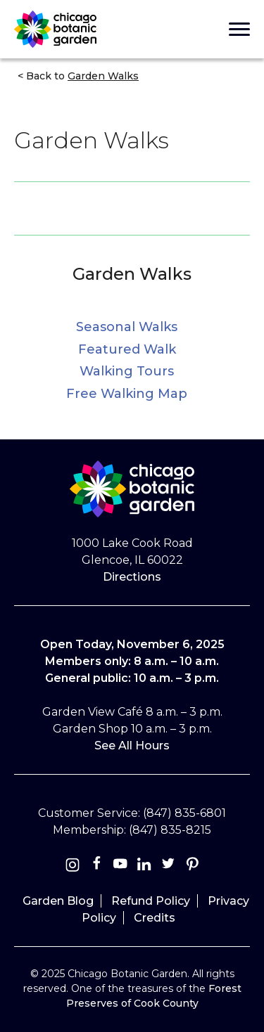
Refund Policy (150, 901)
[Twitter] (169, 866)
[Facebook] (97, 866)
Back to (81, 76)
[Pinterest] (192, 866)
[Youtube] (120, 866)
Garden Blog (58, 901)
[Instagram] (72, 866)
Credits (154, 917)
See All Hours (132, 745)
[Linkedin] (144, 866)
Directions (132, 576)
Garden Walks (132, 274)
